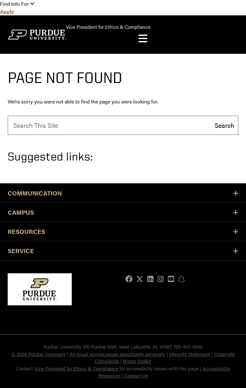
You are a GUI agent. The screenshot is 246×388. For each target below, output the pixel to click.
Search (224, 125)
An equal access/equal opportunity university (117, 354)
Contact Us (136, 375)
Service (123, 250)
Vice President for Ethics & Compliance (76, 368)
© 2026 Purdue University (39, 354)
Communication (123, 193)
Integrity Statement (189, 354)
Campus (123, 212)
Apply (7, 11)
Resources (123, 231)
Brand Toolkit (137, 361)
